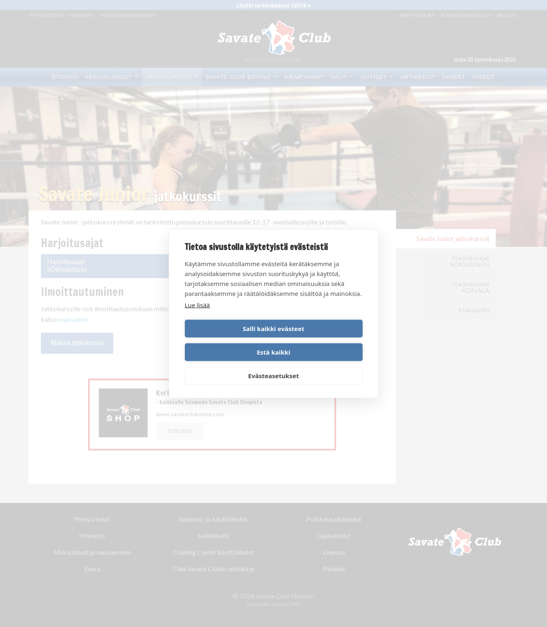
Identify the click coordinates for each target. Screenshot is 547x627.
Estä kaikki (319, 340)
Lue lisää (197, 316)
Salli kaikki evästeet (227, 340)
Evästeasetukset (273, 364)
